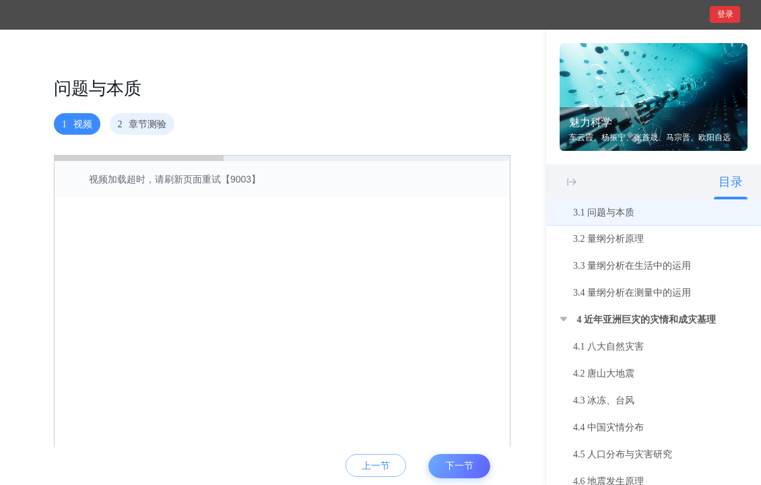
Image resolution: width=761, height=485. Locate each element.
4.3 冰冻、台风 (603, 400)
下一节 (459, 466)
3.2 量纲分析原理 (608, 239)
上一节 (376, 466)
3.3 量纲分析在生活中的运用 (632, 266)
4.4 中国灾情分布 (608, 427)
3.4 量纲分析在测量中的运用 (632, 293)
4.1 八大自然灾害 (608, 347)
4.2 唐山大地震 (603, 373)
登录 (725, 14)
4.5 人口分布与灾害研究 (622, 454)
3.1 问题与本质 (603, 212)
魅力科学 (590, 122)
